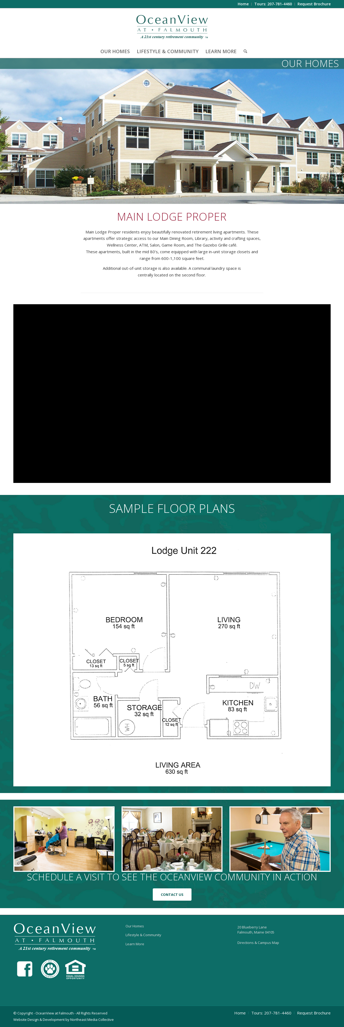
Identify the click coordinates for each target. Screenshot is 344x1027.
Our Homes (135, 926)
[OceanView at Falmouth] (172, 26)
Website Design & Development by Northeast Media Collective (63, 1019)
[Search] (243, 51)
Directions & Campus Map (258, 942)
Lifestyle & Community (143, 934)
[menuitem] (243, 4)
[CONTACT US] (172, 894)
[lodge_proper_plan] (172, 660)
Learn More (135, 944)
